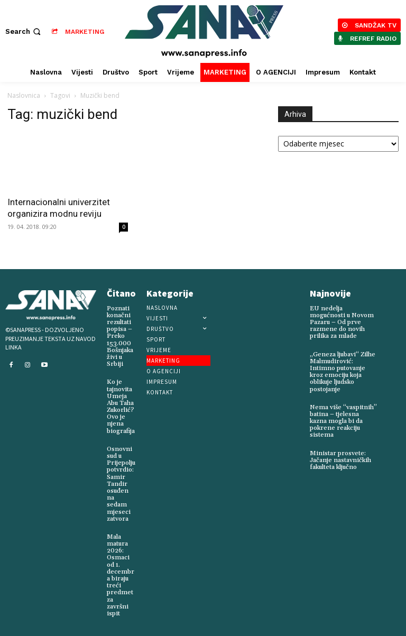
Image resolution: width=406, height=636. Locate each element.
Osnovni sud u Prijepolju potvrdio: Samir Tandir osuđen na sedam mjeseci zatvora (121, 484)
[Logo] (204, 31)
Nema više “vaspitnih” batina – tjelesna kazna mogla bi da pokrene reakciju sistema (343, 421)
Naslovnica (23, 95)
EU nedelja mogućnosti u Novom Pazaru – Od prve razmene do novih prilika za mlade (342, 322)
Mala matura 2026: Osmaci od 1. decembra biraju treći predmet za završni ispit (120, 575)
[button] (24, 31)
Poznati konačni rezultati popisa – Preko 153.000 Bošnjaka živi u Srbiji (120, 336)
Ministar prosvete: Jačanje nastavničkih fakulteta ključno (340, 460)
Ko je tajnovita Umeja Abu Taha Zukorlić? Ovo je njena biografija (121, 406)
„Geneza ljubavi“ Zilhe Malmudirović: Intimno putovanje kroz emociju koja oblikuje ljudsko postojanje (342, 372)
